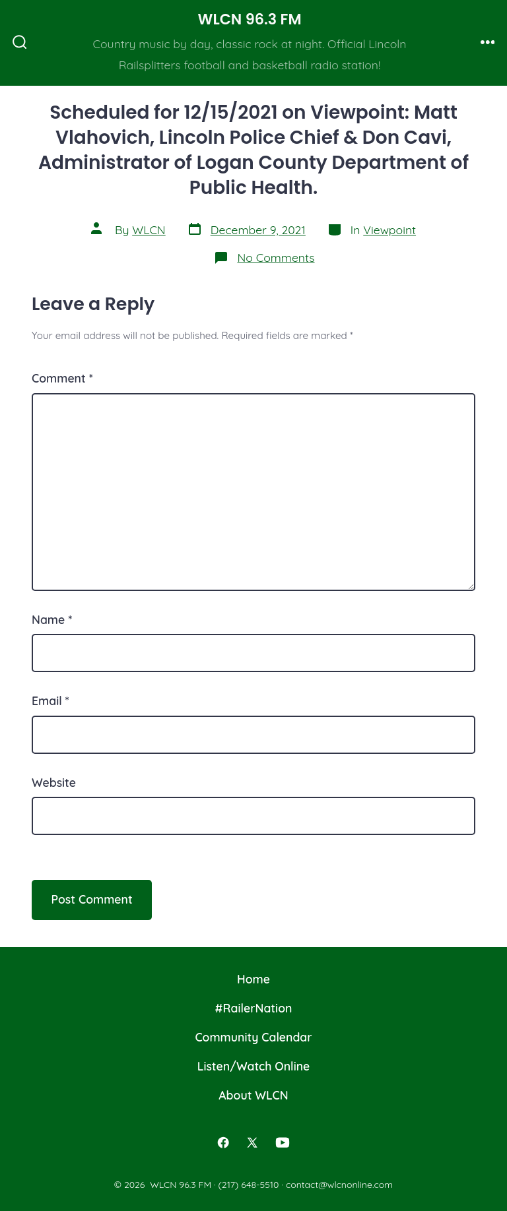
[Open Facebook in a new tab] (224, 1142)
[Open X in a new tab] (252, 1142)
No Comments (275, 257)
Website (54, 782)
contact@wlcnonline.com (339, 1185)
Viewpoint (389, 229)
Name (52, 619)
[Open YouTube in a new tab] (282, 1142)
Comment (62, 378)
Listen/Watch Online (253, 1066)
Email (50, 700)
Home (253, 979)
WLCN (148, 229)
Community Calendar (253, 1037)
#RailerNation (253, 1008)
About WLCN (253, 1095)
